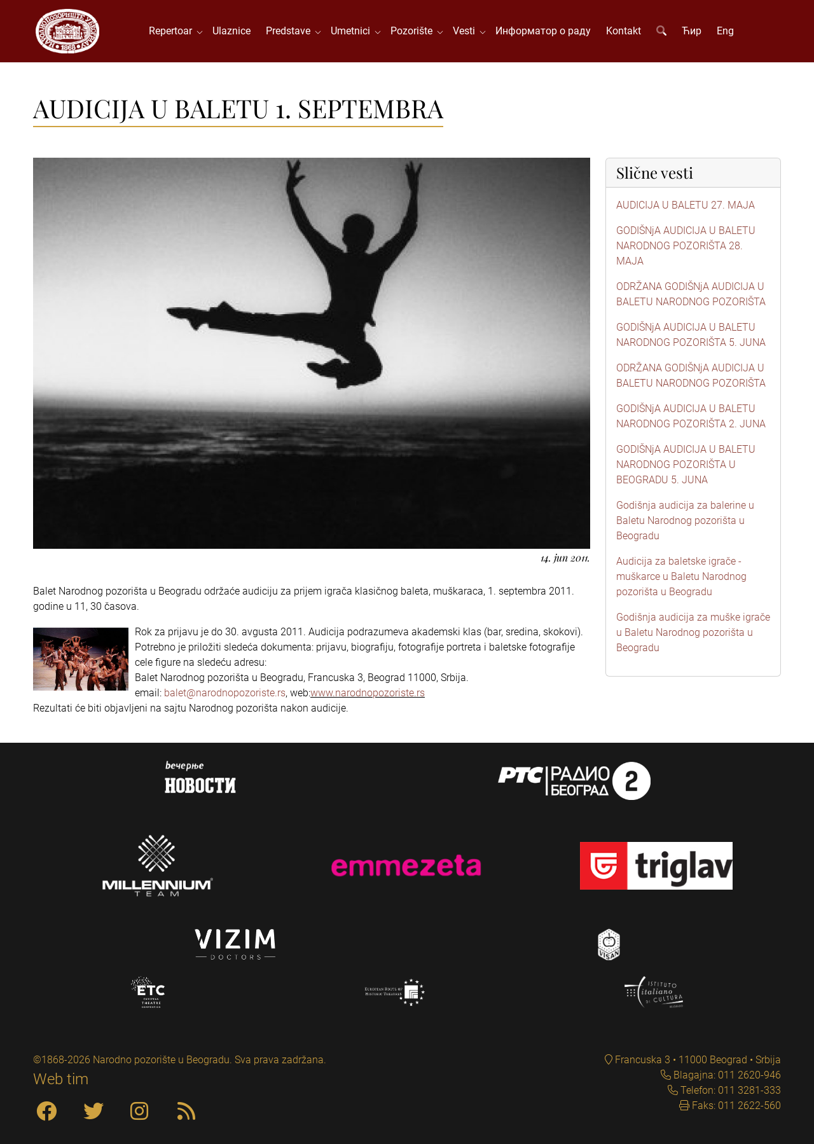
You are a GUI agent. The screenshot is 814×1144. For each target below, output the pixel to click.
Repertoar (173, 31)
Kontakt (624, 31)
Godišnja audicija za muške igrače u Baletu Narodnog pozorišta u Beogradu (693, 633)
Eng (726, 31)
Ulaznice (232, 31)
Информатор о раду (543, 31)
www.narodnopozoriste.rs (367, 694)
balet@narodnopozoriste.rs (225, 694)
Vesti (467, 31)
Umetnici (353, 31)
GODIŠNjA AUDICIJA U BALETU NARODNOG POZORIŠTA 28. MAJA (685, 247)
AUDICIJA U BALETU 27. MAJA (685, 206)
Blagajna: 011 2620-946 (726, 1075)
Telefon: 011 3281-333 (729, 1090)
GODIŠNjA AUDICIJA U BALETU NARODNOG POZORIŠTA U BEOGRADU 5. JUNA (685, 466)
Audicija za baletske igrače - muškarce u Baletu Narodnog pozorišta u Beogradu (681, 577)
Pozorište (414, 31)
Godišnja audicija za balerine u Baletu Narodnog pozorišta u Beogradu (685, 521)
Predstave (291, 31)
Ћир (692, 31)
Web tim (60, 1079)
